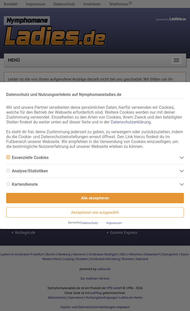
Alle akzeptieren (95, 198)
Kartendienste (22, 184)
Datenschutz (89, 223)
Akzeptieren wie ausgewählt (95, 212)
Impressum (114, 223)
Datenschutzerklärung (131, 122)
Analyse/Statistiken (27, 170)
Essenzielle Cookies (27, 157)
